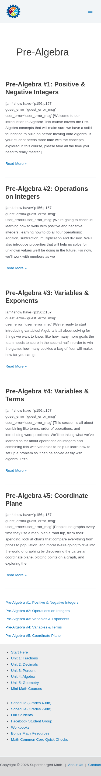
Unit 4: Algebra (23, 676)
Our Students (22, 715)
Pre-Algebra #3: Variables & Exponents (37, 619)
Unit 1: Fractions (24, 658)
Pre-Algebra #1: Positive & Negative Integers (41, 602)
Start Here (19, 652)
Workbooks (20, 727)
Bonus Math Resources (30, 733)
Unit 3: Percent (23, 671)
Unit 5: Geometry (25, 683)
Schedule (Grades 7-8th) (31, 709)
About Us (75, 765)
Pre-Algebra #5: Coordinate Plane (33, 636)
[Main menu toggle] (90, 11)
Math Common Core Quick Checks (39, 739)
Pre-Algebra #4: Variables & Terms (33, 627)
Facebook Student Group (31, 721)
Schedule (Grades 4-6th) (31, 703)
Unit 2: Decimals (24, 664)
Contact (94, 765)
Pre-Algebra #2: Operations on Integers (37, 611)
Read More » (16, 164)
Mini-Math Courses (26, 689)
